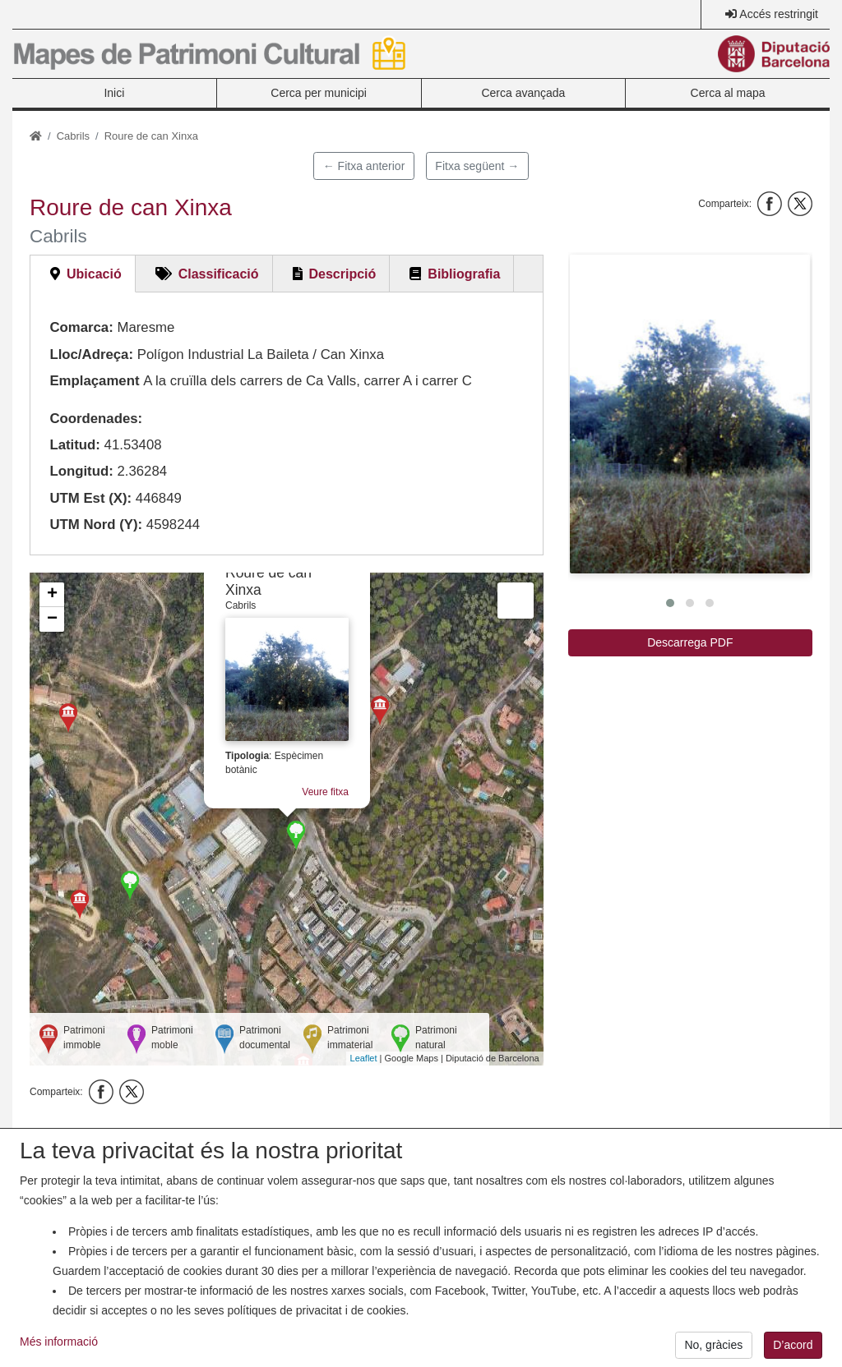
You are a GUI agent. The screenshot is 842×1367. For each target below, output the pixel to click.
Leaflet (363, 1058)
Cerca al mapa (728, 92)
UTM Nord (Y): (95, 524)
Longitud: (81, 471)
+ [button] (52, 594)
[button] (690, 414)
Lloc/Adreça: (91, 354)
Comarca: (81, 327)
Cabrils (73, 136)
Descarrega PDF (690, 642)
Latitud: (74, 445)
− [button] (52, 619)
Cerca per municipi (319, 92)
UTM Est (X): (90, 498)
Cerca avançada (523, 92)
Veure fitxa (325, 792)
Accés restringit (778, 14)
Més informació (59, 1350)
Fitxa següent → (477, 166)
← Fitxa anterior (364, 166)
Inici (114, 92)
